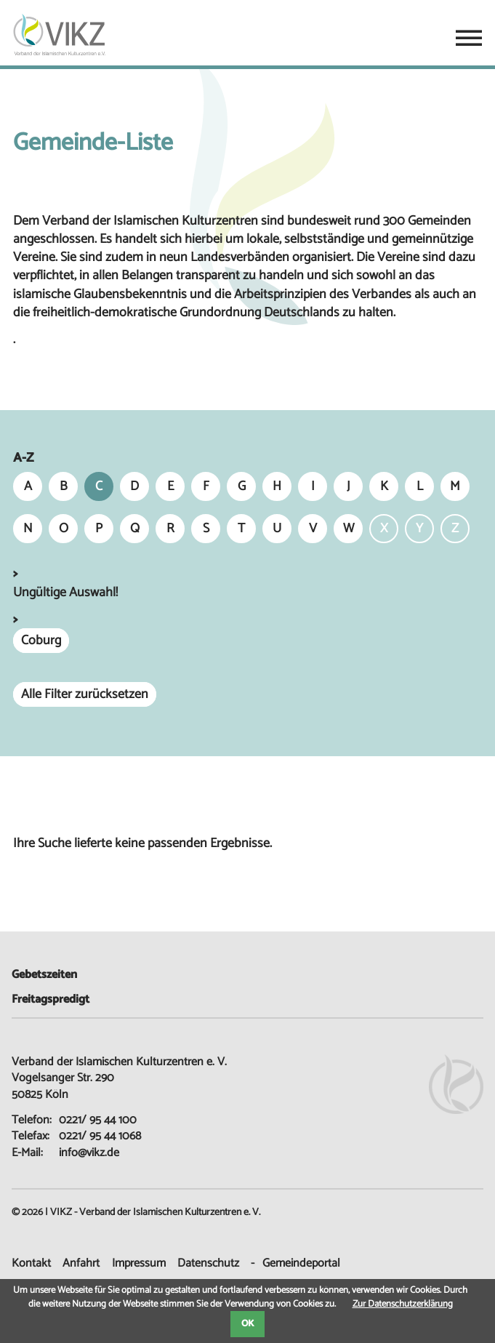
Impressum (139, 1263)
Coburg (41, 641)
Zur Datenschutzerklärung (403, 1304)
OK (247, 1323)
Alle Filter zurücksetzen (84, 694)
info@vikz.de (89, 1153)
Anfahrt (81, 1263)
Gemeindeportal (301, 1263)
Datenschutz (208, 1263)
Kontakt (31, 1263)
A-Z (23, 458)
